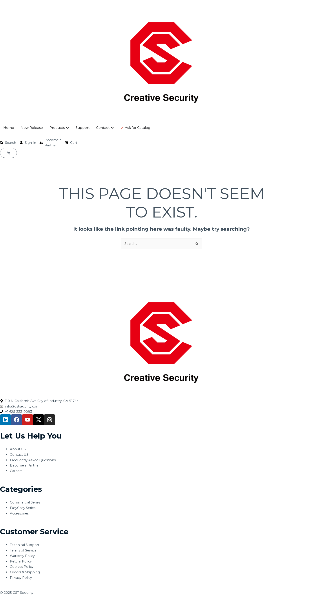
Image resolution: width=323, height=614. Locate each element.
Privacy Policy (21, 578)
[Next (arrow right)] (20, 611)
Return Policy (21, 562)
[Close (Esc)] (48, 604)
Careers (16, 471)
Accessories (19, 514)
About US (18, 450)
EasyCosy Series (23, 508)
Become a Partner (25, 466)
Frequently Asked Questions (33, 461)
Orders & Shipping (25, 573)
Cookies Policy (22, 567)
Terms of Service (23, 551)
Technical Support (25, 546)
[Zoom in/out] (6, 604)
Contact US (19, 455)
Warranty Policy (23, 556)
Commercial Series (25, 503)
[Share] (34, 604)
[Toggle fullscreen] (20, 604)
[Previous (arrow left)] (6, 611)
